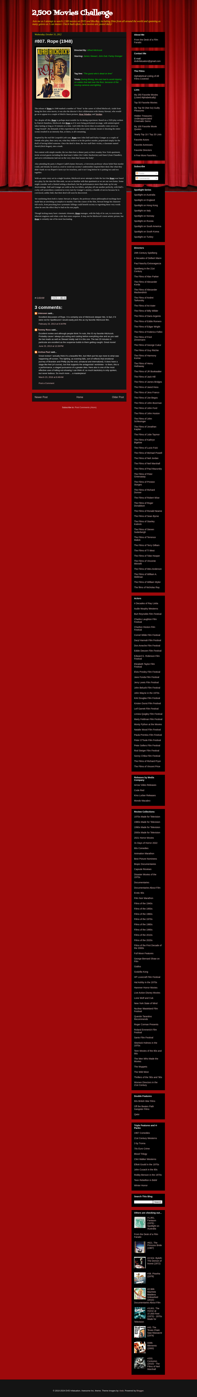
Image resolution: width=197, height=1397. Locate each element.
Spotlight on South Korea (146, 231)
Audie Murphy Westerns (146, 608)
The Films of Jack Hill (144, 376)
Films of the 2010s (143, 935)
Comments (143, 178)
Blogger (140, 1390)
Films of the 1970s (143, 919)
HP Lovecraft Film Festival (147, 977)
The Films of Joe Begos (146, 397)
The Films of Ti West (144, 550)
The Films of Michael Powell (148, 453)
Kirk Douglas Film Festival (147, 698)
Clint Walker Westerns (145, 1159)
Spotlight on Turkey (143, 237)
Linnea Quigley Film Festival (148, 714)
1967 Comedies (142, 1133)
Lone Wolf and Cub (143, 998)
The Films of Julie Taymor (147, 434)
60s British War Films (144, 1101)
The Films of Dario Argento (147, 316)
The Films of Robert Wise (146, 497)
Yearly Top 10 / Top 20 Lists (147, 134)
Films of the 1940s (143, 903)
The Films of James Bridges (148, 382)
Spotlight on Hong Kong (146, 205)
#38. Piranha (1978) (153, 1275)
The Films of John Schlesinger (143, 420)
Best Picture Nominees (145, 859)
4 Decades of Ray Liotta (146, 603)
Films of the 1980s (143, 924)
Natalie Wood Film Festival (147, 729)
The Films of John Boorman (148, 403)
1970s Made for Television (147, 816)
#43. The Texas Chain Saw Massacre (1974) (154, 1331)
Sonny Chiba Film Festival (147, 756)
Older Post (118, 397)
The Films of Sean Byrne (146, 516)
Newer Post (41, 397)
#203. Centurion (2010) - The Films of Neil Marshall (153, 1363)
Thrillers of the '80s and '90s (148, 1077)
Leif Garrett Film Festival (146, 708)
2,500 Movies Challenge (72, 13)
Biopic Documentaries (145, 864)
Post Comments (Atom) (85, 407)
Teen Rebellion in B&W (145, 1180)
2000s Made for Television (147, 832)
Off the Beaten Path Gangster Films (144, 1107)
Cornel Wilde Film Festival (147, 635)
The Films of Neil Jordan (146, 458)
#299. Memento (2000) (152, 1346)
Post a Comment (46, 383)
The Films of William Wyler (147, 582)
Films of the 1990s (143, 929)
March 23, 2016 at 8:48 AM (51, 377)
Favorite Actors (141, 139)
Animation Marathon (144, 853)
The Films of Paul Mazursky (148, 468)
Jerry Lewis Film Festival (146, 682)
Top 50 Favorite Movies (145, 102)
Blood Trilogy (140, 1154)
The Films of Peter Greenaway (143, 475)
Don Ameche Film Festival (147, 645)
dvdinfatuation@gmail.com (147, 61)
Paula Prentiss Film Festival (148, 735)
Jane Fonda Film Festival (146, 677)
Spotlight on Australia (144, 194)
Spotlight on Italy (142, 210)
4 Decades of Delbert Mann (147, 258)
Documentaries (141, 882)
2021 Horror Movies (144, 838)
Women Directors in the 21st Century (146, 1083)
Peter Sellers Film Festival (147, 745)
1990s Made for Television (147, 827)
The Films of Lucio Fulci (146, 448)
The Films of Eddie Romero (147, 321)
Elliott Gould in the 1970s (146, 1164)
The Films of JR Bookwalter (148, 371)
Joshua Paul (44, 352)
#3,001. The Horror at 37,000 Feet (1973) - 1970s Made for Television (148, 1315)
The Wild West (141, 1072)
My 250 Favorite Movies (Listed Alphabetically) (146, 96)
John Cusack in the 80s (146, 1169)
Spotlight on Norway (144, 216)
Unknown (42, 313)
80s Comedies (141, 848)
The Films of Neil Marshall (147, 463)
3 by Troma (139, 1143)
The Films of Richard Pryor (147, 761)
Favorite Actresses (143, 145)
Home (80, 397)
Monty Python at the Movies (148, 724)
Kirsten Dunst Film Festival (147, 703)
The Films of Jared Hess (146, 387)
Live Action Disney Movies (147, 992)
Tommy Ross (44, 330)
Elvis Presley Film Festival (147, 672)
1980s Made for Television (147, 822)
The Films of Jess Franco (146, 392)
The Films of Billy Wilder (146, 311)
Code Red (139, 790)
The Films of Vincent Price (147, 766)
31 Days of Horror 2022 (146, 843)
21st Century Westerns (145, 1138)
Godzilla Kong (141, 971)
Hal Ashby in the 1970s (145, 982)
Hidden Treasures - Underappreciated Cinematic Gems (143, 119)
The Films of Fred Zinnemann (143, 338)
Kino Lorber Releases (145, 795)
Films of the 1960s (143, 914)
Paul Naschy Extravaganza (147, 263)
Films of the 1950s (143, 908)
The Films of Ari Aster (144, 305)
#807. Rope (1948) (54, 41)
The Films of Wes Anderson (148, 569)
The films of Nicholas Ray (147, 587)
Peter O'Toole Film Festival (147, 740)
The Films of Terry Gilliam (146, 545)
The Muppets (140, 1066)
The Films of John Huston (147, 413)
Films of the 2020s (143, 940)
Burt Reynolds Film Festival (147, 614)
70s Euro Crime (142, 1148)
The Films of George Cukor (147, 345)
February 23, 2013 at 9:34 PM (52, 324)
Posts (140, 173)
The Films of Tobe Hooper (147, 556)
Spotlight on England (144, 200)
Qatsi (136, 1114)
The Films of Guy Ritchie (146, 350)
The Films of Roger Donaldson (143, 504)
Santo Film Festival (143, 1037)
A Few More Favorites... (146, 155)
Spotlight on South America (147, 226)
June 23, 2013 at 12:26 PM (51, 346)
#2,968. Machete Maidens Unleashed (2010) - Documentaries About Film (147, 1296)
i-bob (121, 1390)
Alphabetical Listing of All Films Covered (146, 77)
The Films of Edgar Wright (147, 326)
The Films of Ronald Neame (148, 511)
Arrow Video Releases (145, 785)
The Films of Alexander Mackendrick (145, 291)
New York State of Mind (146, 1003)
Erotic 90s (139, 893)
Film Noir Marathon (143, 898)
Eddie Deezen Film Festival (147, 650)
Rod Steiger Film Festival (146, 750)
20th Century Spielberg (145, 253)
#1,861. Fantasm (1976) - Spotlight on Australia (153, 1223)
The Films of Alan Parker (146, 276)
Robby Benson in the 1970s (148, 1175)
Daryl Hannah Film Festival (147, 640)
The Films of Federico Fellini (148, 332)
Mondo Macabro (142, 800)
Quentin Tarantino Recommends (143, 1017)
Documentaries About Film (147, 887)
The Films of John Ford (145, 408)
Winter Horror (141, 1185)
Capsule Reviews (142, 869)
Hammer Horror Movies (145, 987)
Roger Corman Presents (146, 1024)
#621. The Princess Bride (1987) (154, 1245)
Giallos (137, 966)
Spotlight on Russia (144, 221)
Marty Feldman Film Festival (148, 719)
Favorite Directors (143, 150)
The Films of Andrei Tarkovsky (144, 299)
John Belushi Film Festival (147, 687)
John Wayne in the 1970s (146, 693)
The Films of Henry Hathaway (143, 364)
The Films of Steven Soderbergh (144, 530)
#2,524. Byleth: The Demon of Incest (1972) (154, 1261)
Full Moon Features (144, 953)
